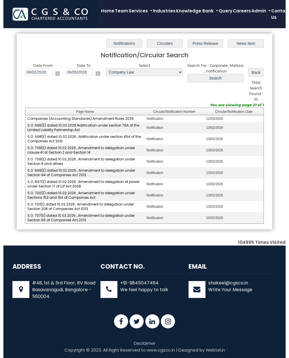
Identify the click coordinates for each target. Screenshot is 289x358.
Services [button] (139, 11)
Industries (164, 11)
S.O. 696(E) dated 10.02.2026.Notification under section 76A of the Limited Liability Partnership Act (83, 127)
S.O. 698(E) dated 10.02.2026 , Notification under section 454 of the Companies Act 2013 (84, 138)
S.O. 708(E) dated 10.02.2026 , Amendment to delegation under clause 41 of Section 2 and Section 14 (81, 150)
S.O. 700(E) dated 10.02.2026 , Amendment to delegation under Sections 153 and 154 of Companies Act (81, 195)
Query (225, 11)
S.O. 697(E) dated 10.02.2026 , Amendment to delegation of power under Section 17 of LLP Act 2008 (83, 183)
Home (107, 11)
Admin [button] (259, 11)
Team (121, 11)
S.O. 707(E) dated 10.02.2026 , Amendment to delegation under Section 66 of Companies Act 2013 (81, 217)
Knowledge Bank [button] (195, 11)
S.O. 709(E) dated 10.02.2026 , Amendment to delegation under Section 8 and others (81, 161)
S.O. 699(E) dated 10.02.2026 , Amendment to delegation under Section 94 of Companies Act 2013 (81, 172)
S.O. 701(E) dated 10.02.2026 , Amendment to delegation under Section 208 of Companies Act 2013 (81, 206)
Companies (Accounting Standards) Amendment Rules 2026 (81, 118)
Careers (242, 11)
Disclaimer (145, 343)
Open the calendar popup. (57, 74)
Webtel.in (215, 350)
